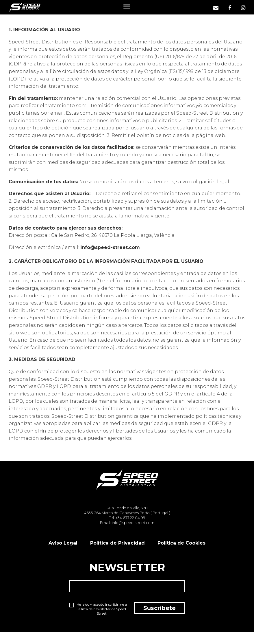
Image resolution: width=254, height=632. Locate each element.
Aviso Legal (63, 543)
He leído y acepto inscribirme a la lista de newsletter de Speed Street (98, 608)
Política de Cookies (181, 543)
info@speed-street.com (110, 247)
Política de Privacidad (117, 543)
